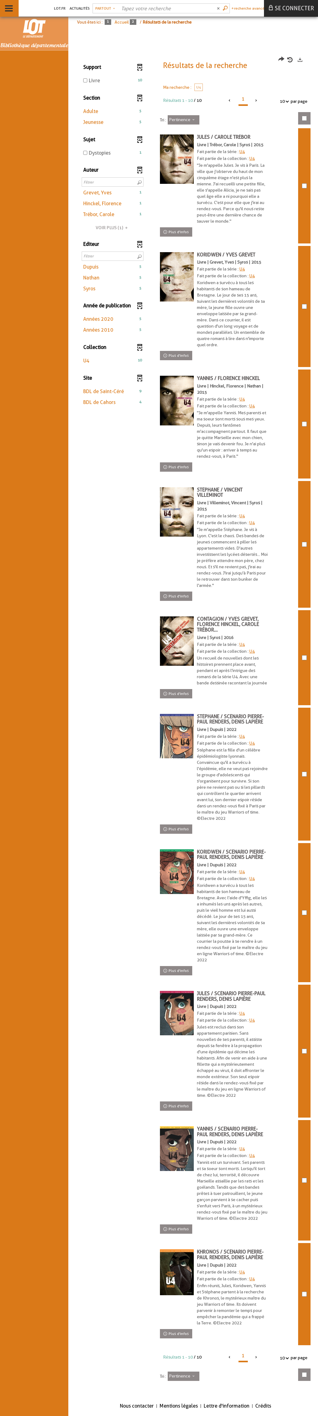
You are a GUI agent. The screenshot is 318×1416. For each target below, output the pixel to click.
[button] (112, 112)
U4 (242, 151)
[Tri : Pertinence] (183, 120)
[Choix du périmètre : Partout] (105, 8)
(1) (112, 227)
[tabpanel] (193, 723)
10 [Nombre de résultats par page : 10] (283, 101)
